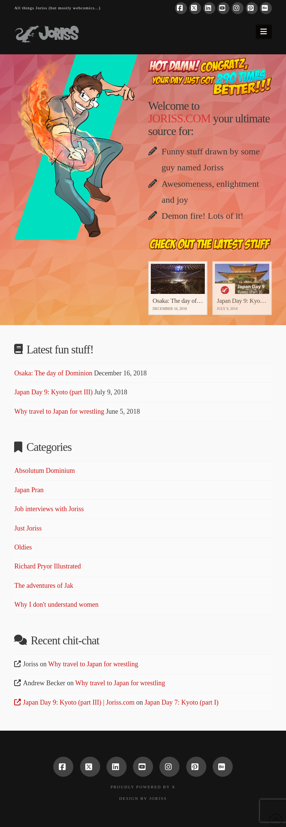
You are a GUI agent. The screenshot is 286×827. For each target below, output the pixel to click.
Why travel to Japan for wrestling (59, 411)
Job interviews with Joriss (49, 509)
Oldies (23, 547)
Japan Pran (28, 490)
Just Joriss (28, 528)
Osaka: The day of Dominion (53, 373)
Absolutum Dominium (44, 470)
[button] (264, 32)
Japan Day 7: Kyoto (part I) (181, 702)
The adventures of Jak (43, 585)
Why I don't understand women (56, 604)
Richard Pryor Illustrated (47, 566)
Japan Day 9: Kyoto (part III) (53, 392)
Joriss (158, 798)
